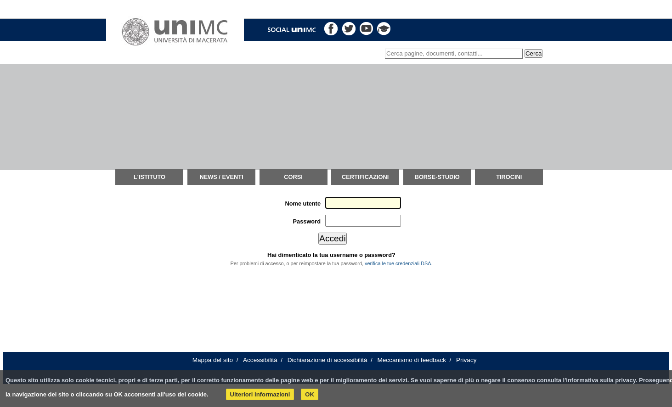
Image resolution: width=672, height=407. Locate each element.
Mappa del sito (212, 360)
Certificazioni (365, 176)
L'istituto (149, 176)
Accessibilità (260, 360)
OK (309, 394)
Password (307, 221)
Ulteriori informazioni (260, 394)
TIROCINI (509, 176)
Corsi (293, 176)
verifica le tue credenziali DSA (398, 263)
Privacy (466, 360)
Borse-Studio (437, 176)
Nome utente (303, 203)
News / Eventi (221, 176)
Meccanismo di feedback (411, 360)
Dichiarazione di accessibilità (327, 360)
